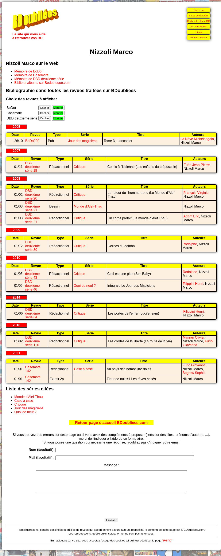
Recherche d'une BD (198, 21)
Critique (79, 167)
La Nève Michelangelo (197, 139)
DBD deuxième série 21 (32, 206)
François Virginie (196, 192)
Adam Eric (191, 216)
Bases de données (198, 15)
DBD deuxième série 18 (32, 166)
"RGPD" (167, 545)
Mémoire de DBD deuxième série (39, 79)
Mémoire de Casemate (31, 75)
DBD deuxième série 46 (32, 285)
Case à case (83, 369)
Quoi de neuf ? (85, 285)
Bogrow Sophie (194, 373)
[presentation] (111, 510)
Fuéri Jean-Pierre (197, 165)
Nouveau (198, 10)
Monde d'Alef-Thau (88, 206)
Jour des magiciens (82, 141)
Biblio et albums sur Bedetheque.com (42, 82)
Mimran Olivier (193, 337)
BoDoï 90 (32, 141)
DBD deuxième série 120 (32, 341)
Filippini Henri (193, 283)
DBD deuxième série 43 (32, 273)
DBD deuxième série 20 (32, 194)
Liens (198, 31)
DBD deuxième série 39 (32, 246)
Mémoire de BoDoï (28, 71)
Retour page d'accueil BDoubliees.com (111, 422)
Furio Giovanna (194, 365)
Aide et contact (198, 37)
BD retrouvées (198, 26)
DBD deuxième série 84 (32, 313)
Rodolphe (190, 244)
